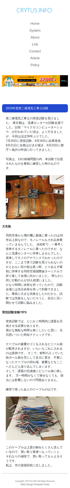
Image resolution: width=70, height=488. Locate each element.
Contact (35, 51)
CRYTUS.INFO (31, 481)
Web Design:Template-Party (35, 484)
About (35, 37)
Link (35, 44)
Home (34, 23)
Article (35, 58)
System (35, 30)
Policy (34, 65)
